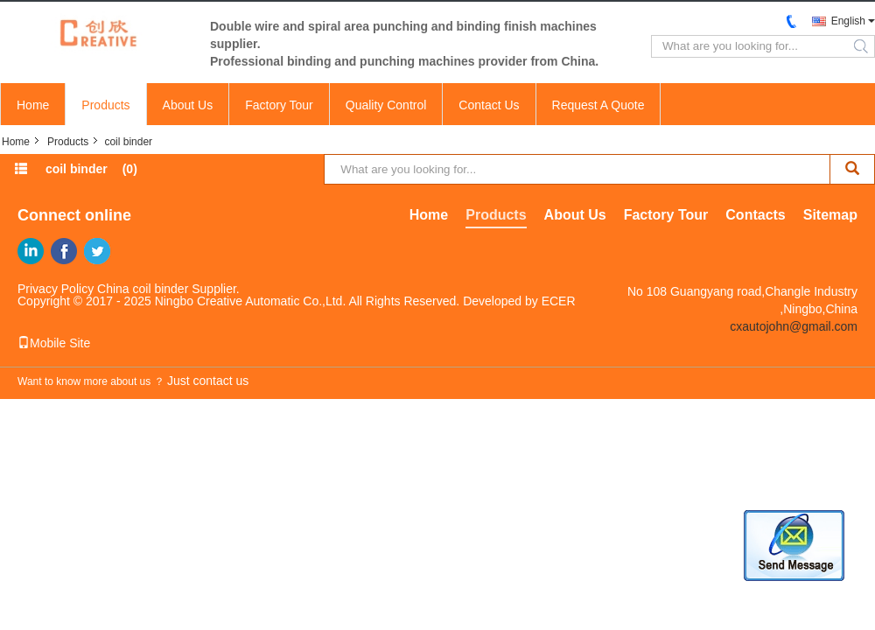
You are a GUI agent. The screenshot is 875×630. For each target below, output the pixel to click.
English (848, 21)
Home (33, 105)
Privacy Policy (56, 289)
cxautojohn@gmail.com (794, 326)
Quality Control (386, 105)
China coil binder (142, 289)
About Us (188, 105)
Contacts (755, 214)
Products (105, 105)
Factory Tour (279, 105)
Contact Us (488, 105)
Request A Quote (598, 105)
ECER (559, 301)
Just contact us (207, 381)
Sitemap (830, 214)
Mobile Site (54, 343)
